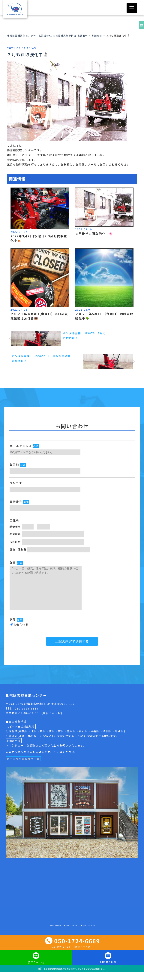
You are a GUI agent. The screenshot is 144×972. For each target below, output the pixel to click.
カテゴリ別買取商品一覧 (23, 759)
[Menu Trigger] (132, 8)
